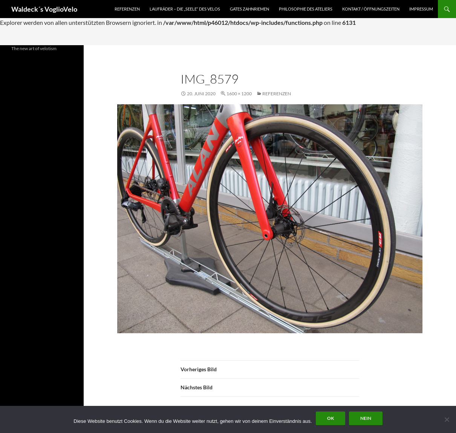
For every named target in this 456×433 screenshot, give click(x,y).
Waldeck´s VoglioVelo (44, 9)
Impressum (421, 8)
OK (330, 418)
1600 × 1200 (239, 93)
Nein (365, 418)
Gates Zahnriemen (249, 8)
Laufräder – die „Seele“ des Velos (185, 8)
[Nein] (446, 419)
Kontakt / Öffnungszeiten (370, 8)
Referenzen (127, 8)
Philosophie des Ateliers (305, 8)
